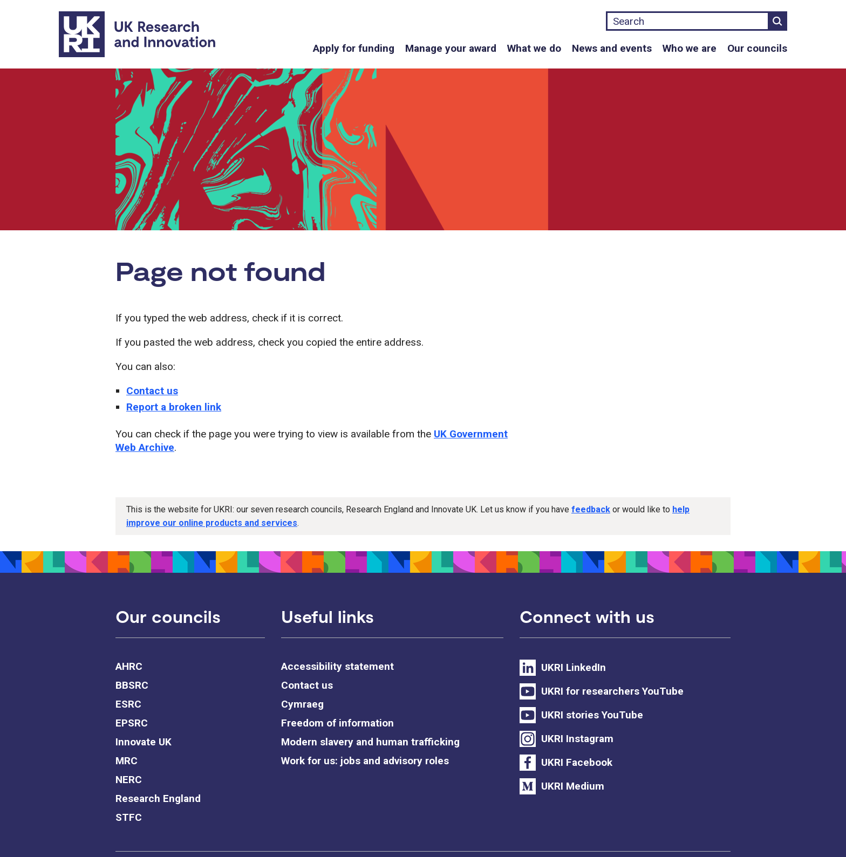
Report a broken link (173, 407)
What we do (534, 48)
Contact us (152, 391)
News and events (612, 48)
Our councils (757, 48)
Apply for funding (353, 48)
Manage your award (450, 48)
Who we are (690, 48)
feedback (590, 509)
